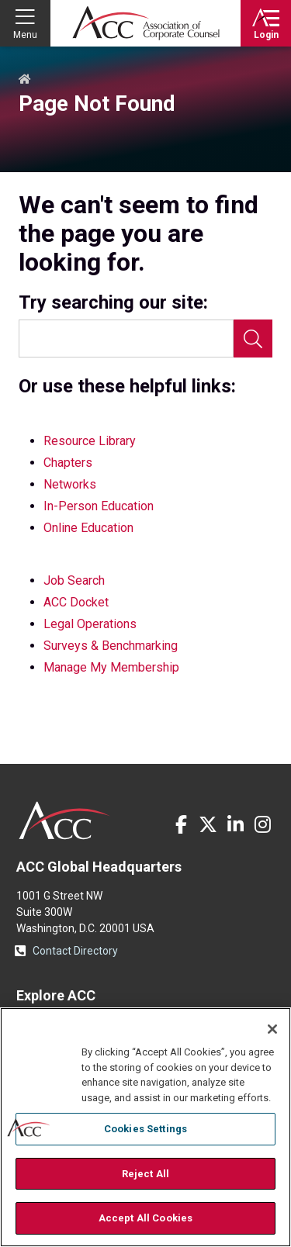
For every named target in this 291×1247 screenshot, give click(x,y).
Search (253, 339)
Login (266, 34)
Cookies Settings (145, 1129)
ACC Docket (76, 602)
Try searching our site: (113, 302)
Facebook (180, 824)
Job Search (74, 580)
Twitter (208, 824)
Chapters (67, 462)
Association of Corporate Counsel (145, 23)
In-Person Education (98, 506)
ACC (64, 820)
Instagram (262, 824)
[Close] (272, 1029)
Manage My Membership (111, 667)
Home (25, 80)
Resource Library (89, 441)
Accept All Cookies (145, 1218)
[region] (145, 1127)
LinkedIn (235, 824)
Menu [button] (25, 34)
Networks (69, 484)
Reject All (145, 1174)
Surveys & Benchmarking (110, 645)
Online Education (88, 527)
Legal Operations (90, 624)
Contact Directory (75, 951)
